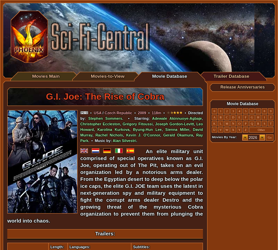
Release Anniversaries (242, 87)
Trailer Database (232, 76)
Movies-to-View (108, 76)
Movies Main (45, 76)
